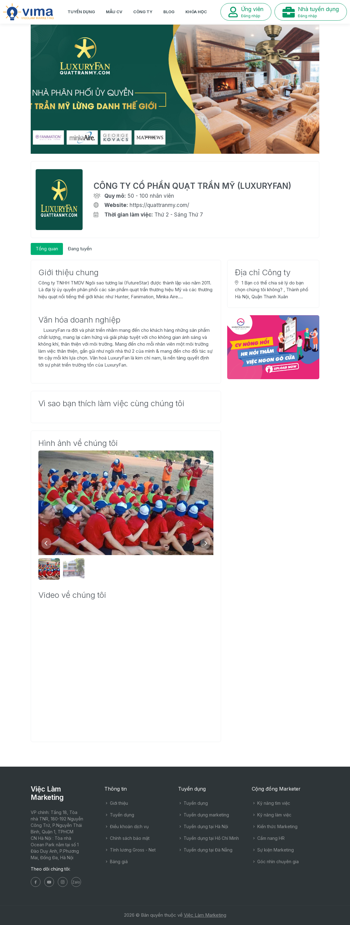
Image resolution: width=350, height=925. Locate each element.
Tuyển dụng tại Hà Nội (203, 826)
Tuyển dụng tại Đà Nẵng (205, 849)
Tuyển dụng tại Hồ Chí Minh (208, 838)
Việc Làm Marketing (205, 915)
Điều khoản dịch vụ (126, 826)
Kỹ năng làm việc (271, 814)
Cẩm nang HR (268, 838)
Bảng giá (116, 861)
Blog (168, 11)
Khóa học (196, 11)
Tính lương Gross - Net (130, 849)
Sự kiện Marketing (273, 849)
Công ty (142, 11)
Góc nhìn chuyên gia (275, 861)
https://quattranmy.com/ (159, 205)
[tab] (47, 249)
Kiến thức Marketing (275, 826)
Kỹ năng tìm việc (271, 803)
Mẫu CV (114, 11)
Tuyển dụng (81, 11)
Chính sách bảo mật (127, 838)
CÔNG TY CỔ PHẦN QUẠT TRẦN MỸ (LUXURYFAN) (192, 186)
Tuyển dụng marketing (203, 814)
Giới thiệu (116, 803)
